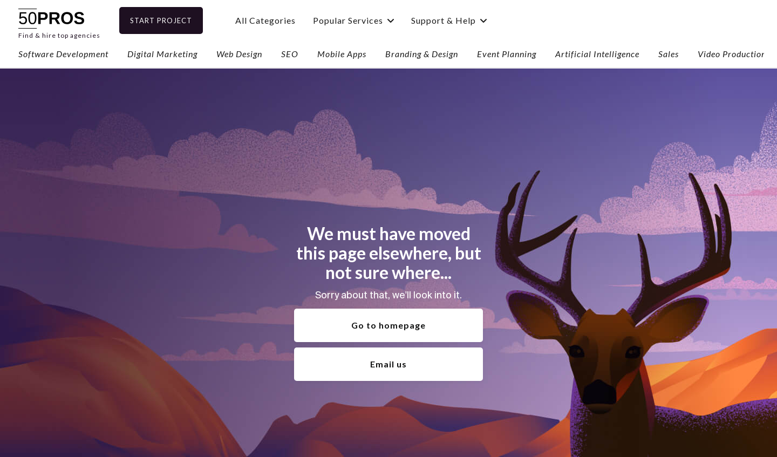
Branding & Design (421, 54)
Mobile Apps (341, 54)
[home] (59, 20)
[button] (370, 20)
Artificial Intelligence (597, 54)
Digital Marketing (162, 54)
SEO (289, 54)
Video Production (732, 54)
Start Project (178, 20)
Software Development (63, 54)
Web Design (239, 54)
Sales (668, 54)
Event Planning (506, 54)
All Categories (283, 20)
